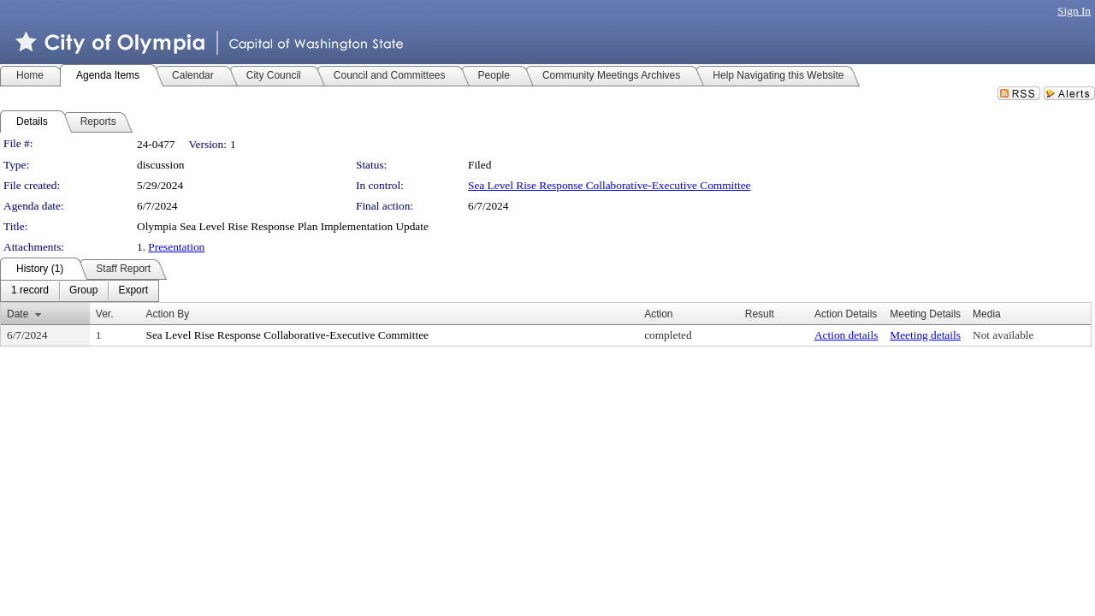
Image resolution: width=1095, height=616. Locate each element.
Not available (1003, 335)
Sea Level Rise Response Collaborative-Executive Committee (609, 185)
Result (759, 314)
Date (17, 314)
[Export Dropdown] (133, 291)
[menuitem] (30, 291)
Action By (167, 314)
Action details (846, 335)
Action (658, 314)
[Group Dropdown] (83, 291)
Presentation (176, 246)
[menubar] (79, 291)
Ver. (105, 314)
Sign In (1074, 10)
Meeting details (925, 335)
